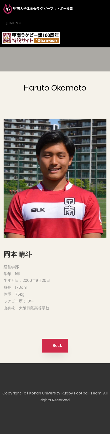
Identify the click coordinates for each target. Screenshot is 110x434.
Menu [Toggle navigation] (13, 23)
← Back (55, 345)
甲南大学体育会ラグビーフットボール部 (37, 9)
